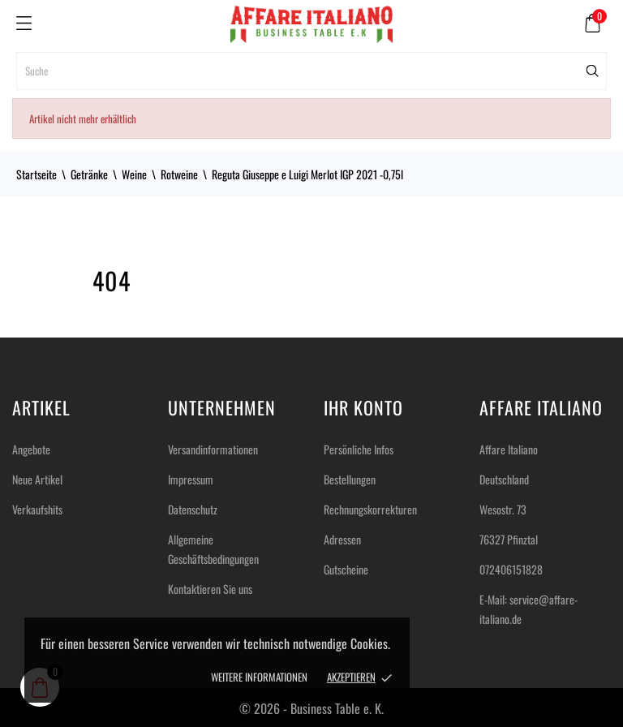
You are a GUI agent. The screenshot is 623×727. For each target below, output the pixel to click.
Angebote (31, 449)
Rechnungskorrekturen (370, 509)
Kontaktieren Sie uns (210, 588)
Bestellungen (350, 479)
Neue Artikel (37, 479)
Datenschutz (192, 509)
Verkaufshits (37, 509)
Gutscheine (346, 569)
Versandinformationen (213, 449)
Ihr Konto (363, 407)
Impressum (190, 479)
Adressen (342, 539)
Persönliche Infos (358, 449)
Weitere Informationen (259, 677)
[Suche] (311, 71)
